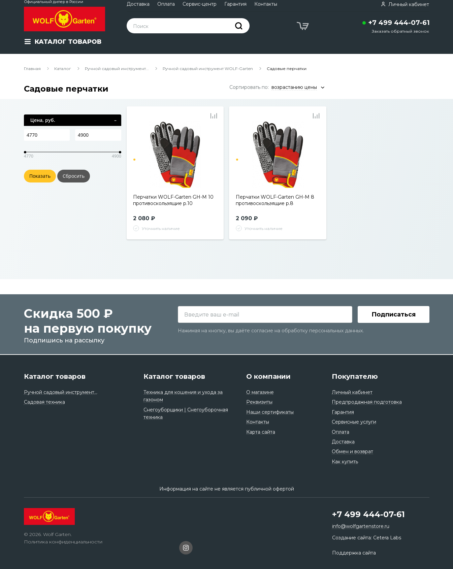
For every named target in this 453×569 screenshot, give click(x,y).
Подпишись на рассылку (64, 341)
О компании (268, 376)
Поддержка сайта (354, 553)
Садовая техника (44, 402)
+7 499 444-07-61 (399, 23)
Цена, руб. (42, 120)
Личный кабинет (352, 392)
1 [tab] (134, 160)
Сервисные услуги (354, 422)
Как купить (345, 462)
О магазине (260, 392)
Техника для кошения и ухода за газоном (183, 396)
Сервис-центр (200, 4)
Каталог (62, 68)
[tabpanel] (175, 154)
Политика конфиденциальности (63, 542)
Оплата (166, 4)
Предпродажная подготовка (367, 402)
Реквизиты (259, 402)
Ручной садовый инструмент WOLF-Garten (208, 68)
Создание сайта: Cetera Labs (366, 538)
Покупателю (355, 376)
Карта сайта (260, 432)
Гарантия (235, 4)
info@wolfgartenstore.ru (360, 527)
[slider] (25, 152)
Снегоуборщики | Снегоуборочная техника (185, 413)
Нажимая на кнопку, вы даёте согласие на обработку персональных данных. (271, 332)
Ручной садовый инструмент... (117, 68)
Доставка (138, 4)
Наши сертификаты (270, 412)
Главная (32, 68)
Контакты (265, 4)
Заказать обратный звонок (400, 31)
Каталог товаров (55, 376)
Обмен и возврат (352, 452)
